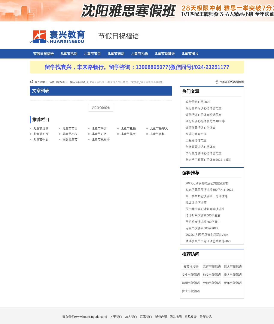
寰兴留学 (40, 82)
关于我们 (116, 316)
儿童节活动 (68, 54)
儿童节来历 (115, 54)
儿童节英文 (128, 134)
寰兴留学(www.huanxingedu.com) (84, 316)
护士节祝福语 (191, 291)
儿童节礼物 (139, 54)
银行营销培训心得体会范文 (204, 108)
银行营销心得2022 (198, 102)
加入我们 (131, 316)
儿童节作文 (40, 139)
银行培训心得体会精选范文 (204, 114)
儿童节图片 (189, 54)
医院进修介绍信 (196, 134)
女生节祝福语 (191, 274)
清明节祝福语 (191, 283)
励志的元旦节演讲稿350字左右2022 (209, 189)
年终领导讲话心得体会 (201, 146)
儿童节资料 (157, 134)
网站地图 (176, 316)
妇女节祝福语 (212, 274)
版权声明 (161, 316)
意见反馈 (191, 316)
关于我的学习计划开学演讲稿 (205, 209)
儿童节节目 (92, 54)
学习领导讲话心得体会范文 (204, 153)
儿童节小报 (70, 134)
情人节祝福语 (78, 82)
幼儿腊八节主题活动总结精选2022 (208, 241)
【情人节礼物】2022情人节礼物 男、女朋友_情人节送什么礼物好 (126, 82)
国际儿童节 (70, 139)
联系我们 (146, 316)
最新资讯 (206, 316)
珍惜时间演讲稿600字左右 (203, 215)
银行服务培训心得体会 (201, 127)
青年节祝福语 (233, 283)
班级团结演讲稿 (196, 202)
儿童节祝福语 (101, 139)
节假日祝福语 (118, 36)
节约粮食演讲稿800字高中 (203, 222)
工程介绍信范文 (196, 140)
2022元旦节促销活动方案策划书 (207, 183)
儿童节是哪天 (164, 54)
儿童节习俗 (99, 134)
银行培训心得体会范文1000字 (205, 121)
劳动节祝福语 (212, 283)
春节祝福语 (190, 266)
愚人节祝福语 (233, 274)
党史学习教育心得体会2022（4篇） (209, 159)
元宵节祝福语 (212, 266)
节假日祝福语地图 (232, 82)
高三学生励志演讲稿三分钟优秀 (207, 196)
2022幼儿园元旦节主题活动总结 (207, 234)
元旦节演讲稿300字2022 (202, 228)
